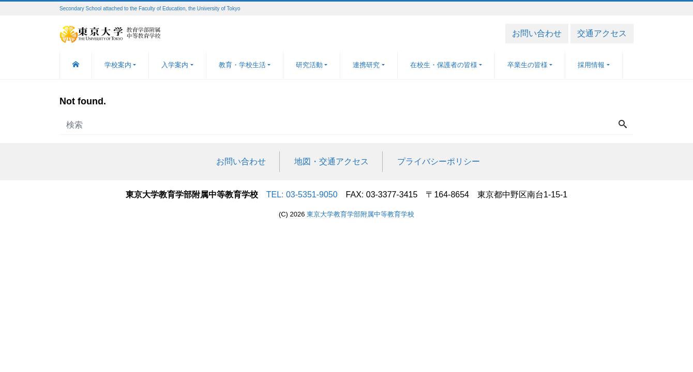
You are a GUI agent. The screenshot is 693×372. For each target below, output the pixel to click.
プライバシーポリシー (438, 161)
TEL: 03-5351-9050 (302, 194)
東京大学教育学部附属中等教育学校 (360, 214)
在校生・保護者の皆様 (443, 65)
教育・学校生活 (242, 65)
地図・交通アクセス (331, 161)
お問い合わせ (537, 33)
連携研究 (366, 65)
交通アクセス (602, 33)
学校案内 (117, 65)
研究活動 (309, 65)
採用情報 (591, 65)
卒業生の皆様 (527, 65)
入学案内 (174, 65)
